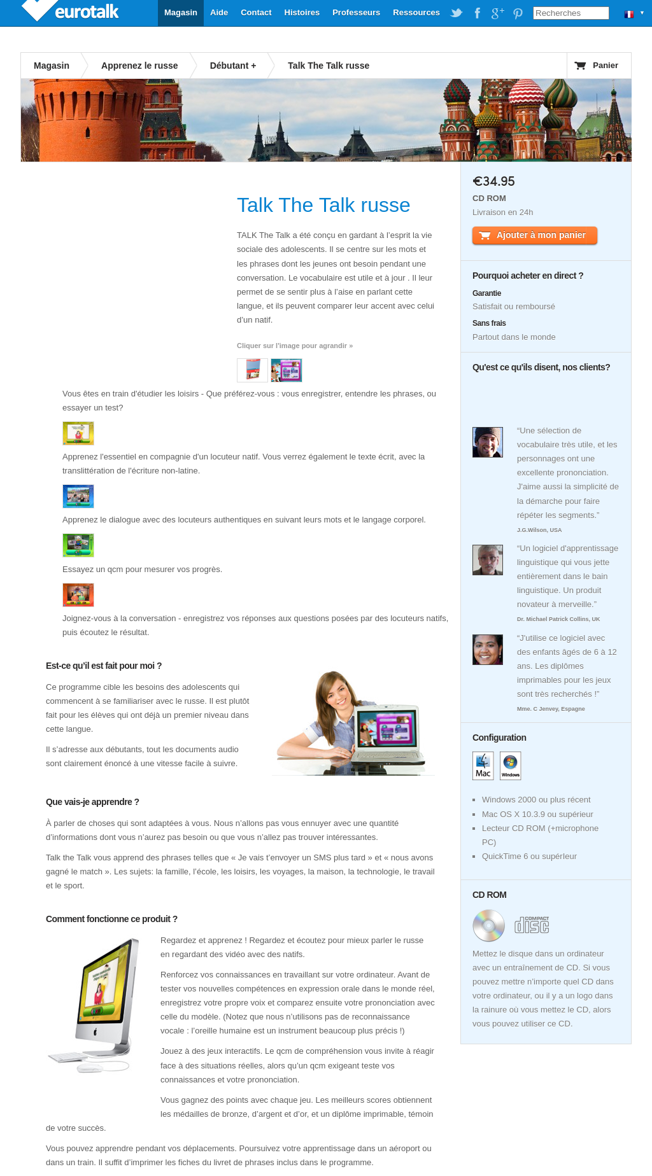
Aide (219, 12)
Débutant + (233, 65)
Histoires (302, 12)
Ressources (416, 12)
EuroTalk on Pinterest (517, 13)
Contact (256, 12)
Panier (605, 65)
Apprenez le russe (139, 65)
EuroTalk (71, 12)
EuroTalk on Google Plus (497, 13)
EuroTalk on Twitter (456, 13)
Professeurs (356, 12)
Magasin (180, 12)
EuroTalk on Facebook (477, 13)
